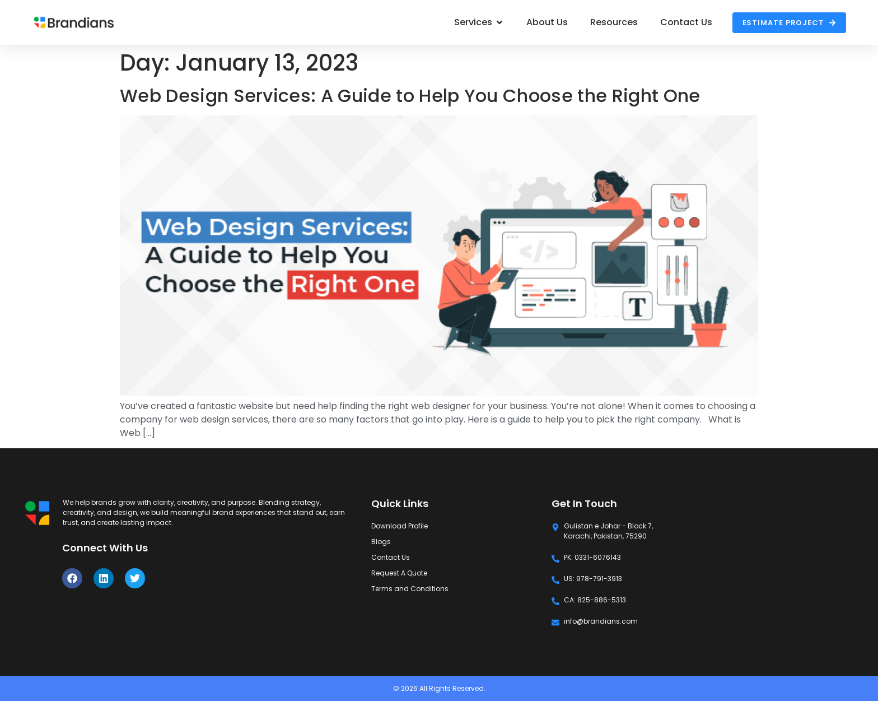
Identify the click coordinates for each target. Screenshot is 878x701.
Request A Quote (399, 573)
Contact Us (390, 557)
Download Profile (399, 526)
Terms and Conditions (410, 588)
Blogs (381, 541)
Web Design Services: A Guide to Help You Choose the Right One (410, 95)
